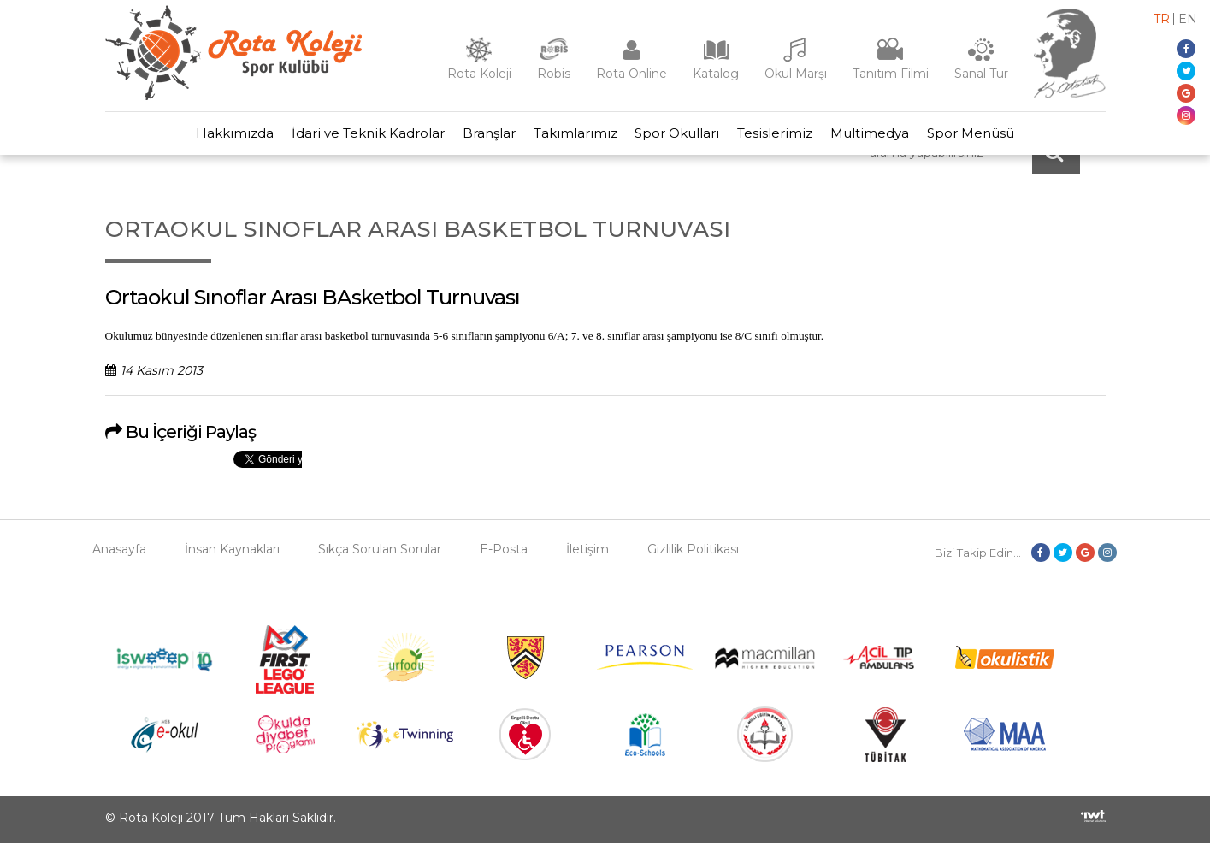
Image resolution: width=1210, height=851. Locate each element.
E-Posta (504, 556)
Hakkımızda (213, 137)
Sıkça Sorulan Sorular (379, 556)
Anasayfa (119, 556)
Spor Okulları (680, 137)
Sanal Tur (981, 73)
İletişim (587, 556)
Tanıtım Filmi (891, 73)
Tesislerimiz (784, 137)
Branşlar (479, 137)
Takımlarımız (572, 137)
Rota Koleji (479, 73)
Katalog (716, 73)
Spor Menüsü (992, 137)
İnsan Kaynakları (232, 556)
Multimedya (885, 137)
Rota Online (631, 73)
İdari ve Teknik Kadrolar (352, 137)
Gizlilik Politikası (693, 556)
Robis (553, 73)
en (1187, 19)
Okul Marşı (795, 73)
